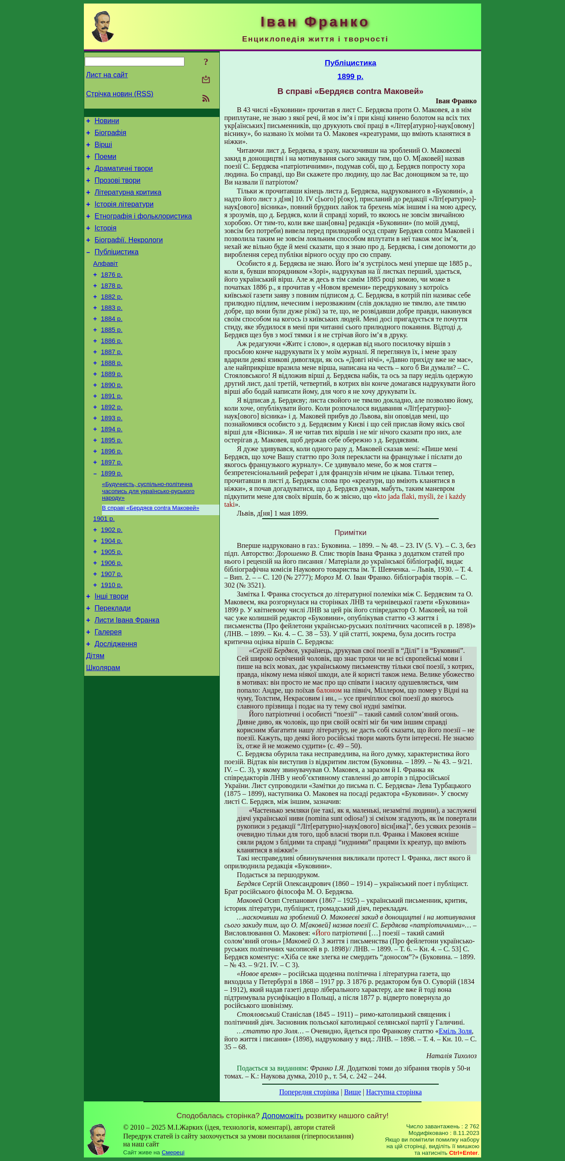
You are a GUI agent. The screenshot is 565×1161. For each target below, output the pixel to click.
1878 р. (112, 305)
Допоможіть (282, 1115)
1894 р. (112, 466)
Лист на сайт (107, 75)
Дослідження (115, 704)
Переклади (112, 664)
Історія (105, 241)
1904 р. (112, 588)
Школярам (103, 730)
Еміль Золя (455, 1031)
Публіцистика (116, 267)
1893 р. (112, 453)
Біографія (110, 135)
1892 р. (112, 441)
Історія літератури (124, 215)
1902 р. (112, 576)
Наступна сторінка (394, 1092)
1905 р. (112, 601)
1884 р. (112, 342)
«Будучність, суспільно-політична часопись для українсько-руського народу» (148, 534)
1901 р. (104, 564)
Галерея (107, 690)
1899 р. (112, 515)
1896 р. (112, 490)
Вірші (103, 148)
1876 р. (112, 293)
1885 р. (112, 354)
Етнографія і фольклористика (143, 228)
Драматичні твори (123, 175)
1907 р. (112, 626)
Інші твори (111, 651)
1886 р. (112, 367)
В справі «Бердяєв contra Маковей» (150, 552)
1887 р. (112, 379)
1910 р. (112, 638)
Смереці (173, 1152)
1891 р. (112, 429)
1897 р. (112, 503)
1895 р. (112, 478)
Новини (106, 122)
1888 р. (112, 392)
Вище (352, 1092)
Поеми (105, 162)
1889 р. (112, 404)
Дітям (95, 717)
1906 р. (112, 613)
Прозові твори (117, 188)
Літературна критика (127, 201)
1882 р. (112, 317)
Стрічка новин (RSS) (119, 94)
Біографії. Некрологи (128, 254)
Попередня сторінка (309, 1092)
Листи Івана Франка (126, 677)
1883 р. (112, 330)
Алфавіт (105, 280)
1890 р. (112, 416)
